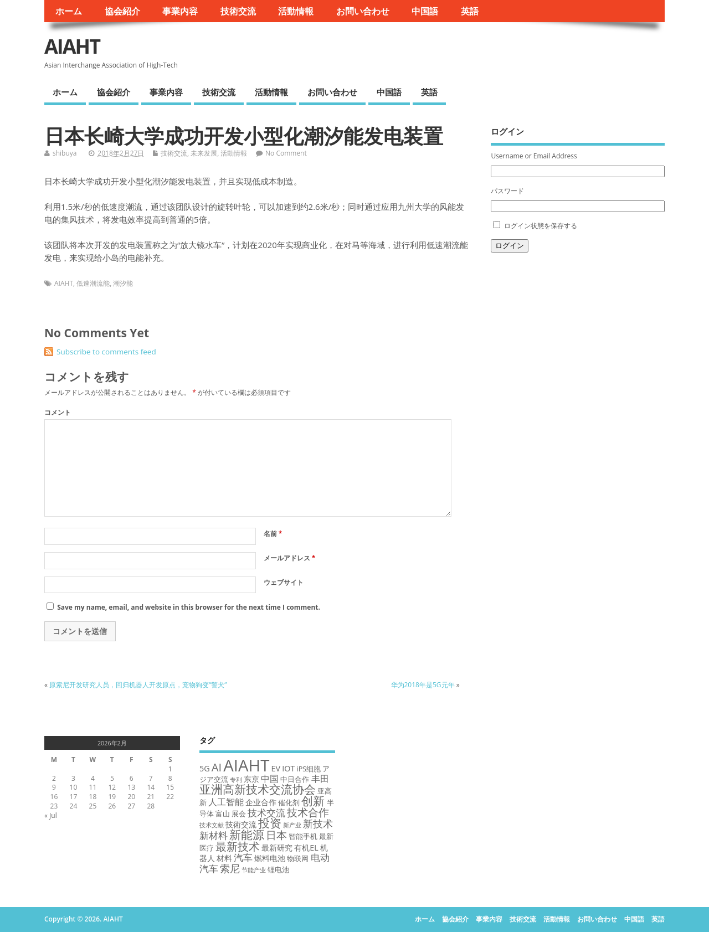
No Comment (286, 153)
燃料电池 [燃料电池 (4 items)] (269, 858)
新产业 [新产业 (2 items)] (292, 825)
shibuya (65, 153)
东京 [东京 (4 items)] (251, 779)
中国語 (425, 11)
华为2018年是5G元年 (423, 684)
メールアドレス (290, 558)
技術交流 (238, 11)
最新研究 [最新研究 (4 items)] (276, 847)
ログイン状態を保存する (540, 225)
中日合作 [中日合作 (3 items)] (294, 779)
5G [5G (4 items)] (204, 768)
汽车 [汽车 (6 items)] (243, 857)
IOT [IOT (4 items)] (288, 768)
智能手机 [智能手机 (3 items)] (303, 836)
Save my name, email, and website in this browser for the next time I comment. (188, 607)
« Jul (50, 815)
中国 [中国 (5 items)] (270, 779)
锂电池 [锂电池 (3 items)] (278, 869)
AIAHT (72, 46)
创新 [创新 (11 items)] (313, 801)
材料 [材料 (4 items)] (224, 858)
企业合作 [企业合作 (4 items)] (260, 802)
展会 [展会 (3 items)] (239, 813)
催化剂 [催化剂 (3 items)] (289, 802)
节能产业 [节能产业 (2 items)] (254, 870)
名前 (273, 533)
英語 (470, 11)
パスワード (507, 190)
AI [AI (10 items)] (217, 767)
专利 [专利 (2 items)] (236, 780)
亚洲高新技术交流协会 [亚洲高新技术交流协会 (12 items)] (257, 789)
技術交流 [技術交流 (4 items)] (240, 824)
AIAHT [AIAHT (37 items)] (246, 765)
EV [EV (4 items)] (276, 768)
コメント (57, 412)
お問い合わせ (362, 11)
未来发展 (204, 153)
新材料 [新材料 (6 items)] (213, 835)
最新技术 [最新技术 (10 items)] (237, 846)
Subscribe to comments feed (106, 352)
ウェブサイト (284, 582)
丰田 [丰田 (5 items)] (320, 779)
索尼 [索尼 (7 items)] (230, 868)
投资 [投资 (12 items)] (269, 823)
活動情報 (296, 11)
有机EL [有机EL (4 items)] (306, 847)
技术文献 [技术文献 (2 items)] (211, 825)
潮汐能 (123, 283)
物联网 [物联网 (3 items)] (298, 858)
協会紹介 (122, 11)
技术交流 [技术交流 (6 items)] (266, 812)
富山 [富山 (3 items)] (222, 813)
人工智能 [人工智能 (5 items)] (226, 802)
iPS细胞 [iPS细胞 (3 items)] (308, 769)
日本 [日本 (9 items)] (276, 834)
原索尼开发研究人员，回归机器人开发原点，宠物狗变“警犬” (138, 684)
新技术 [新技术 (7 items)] (318, 823)
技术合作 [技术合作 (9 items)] (308, 812)
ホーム (68, 11)
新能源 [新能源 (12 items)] (246, 834)
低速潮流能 (93, 283)
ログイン (509, 245)
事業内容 (180, 11)
